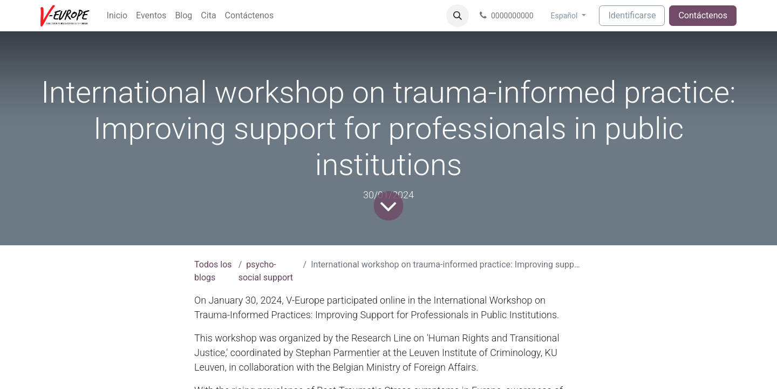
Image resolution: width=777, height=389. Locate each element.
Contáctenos (702, 15)
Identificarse (632, 15)
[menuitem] (117, 15)
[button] (457, 15)
